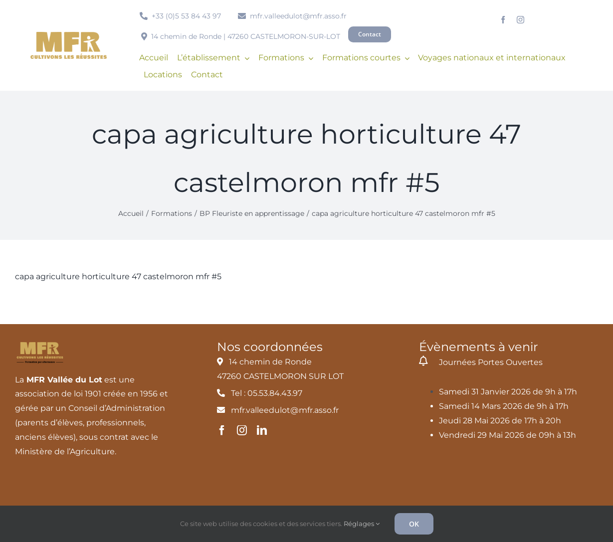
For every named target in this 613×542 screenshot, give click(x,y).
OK (414, 524)
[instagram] (520, 19)
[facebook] (503, 19)
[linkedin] (262, 430)
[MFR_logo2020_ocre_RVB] (68, 35)
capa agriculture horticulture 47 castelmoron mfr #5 (118, 276)
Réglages (362, 524)
